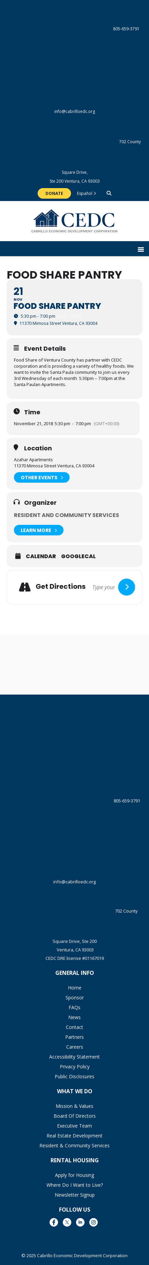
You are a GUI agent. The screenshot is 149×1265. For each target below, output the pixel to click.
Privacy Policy (75, 1066)
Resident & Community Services (74, 1145)
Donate (54, 193)
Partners (74, 1037)
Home (74, 987)
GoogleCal (78, 556)
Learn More (39, 530)
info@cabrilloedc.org (74, 84)
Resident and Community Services (66, 515)
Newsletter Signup (75, 1195)
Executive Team (74, 1125)
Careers (74, 1047)
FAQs (74, 1007)
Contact (74, 1027)
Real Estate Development (74, 1135)
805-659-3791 (74, 29)
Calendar (41, 556)
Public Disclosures (74, 1076)
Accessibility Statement (74, 1056)
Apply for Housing (74, 1175)
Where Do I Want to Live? (74, 1185)
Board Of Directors (75, 1116)
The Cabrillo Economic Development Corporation (74, 224)
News (74, 1017)
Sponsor (75, 997)
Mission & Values (74, 1106)
